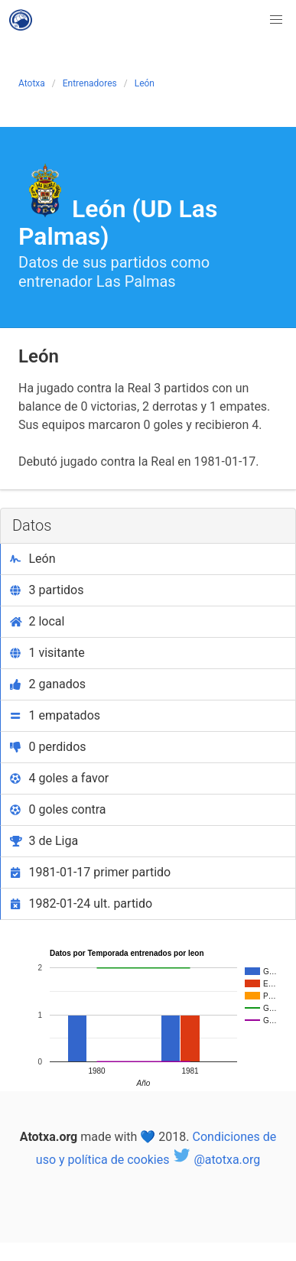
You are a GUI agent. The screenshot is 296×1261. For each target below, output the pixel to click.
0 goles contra (58, 809)
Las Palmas (136, 281)
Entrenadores (90, 83)
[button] (276, 20)
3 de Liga (44, 841)
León (145, 83)
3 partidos (47, 590)
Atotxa (31, 83)
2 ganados (48, 684)
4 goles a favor (59, 778)
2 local (37, 621)
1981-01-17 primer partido (90, 872)
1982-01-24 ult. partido (81, 903)
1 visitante (47, 652)
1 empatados (55, 715)
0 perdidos (48, 746)
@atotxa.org (216, 1159)
